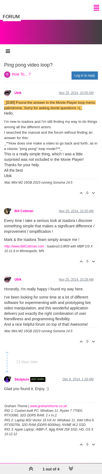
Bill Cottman (23, 211)
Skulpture (21, 379)
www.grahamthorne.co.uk (48, 406)
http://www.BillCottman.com (24, 246)
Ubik (17, 93)
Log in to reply (85, 75)
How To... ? (21, 74)
